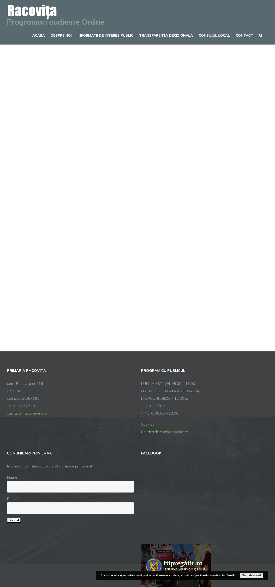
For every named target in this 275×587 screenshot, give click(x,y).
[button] (260, 35)
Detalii (231, 575)
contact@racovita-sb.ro (27, 413)
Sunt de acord (251, 575)
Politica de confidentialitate (164, 431)
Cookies (147, 424)
